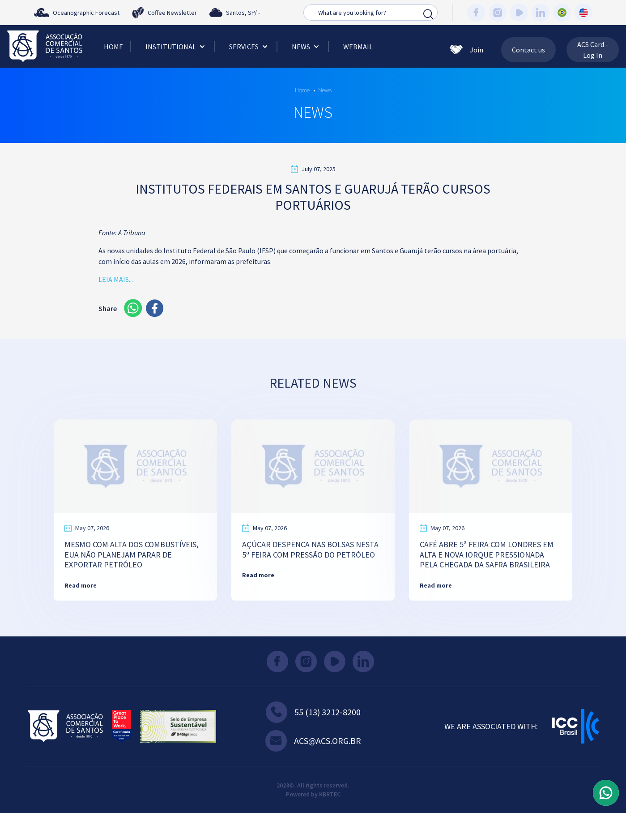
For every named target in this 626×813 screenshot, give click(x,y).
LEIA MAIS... (115, 279)
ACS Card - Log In (592, 50)
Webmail (358, 46)
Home (113, 46)
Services (249, 46)
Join (466, 50)
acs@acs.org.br (313, 741)
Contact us (528, 49)
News (306, 46)
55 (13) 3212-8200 (313, 712)
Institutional (176, 46)
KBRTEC (330, 794)
